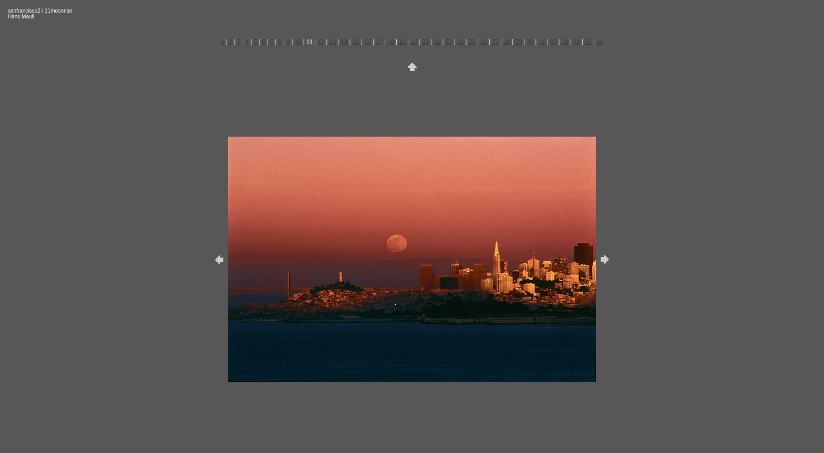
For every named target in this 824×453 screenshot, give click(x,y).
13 (332, 41)
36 (599, 41)
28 (506, 41)
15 (356, 41)
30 (530, 41)
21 (425, 41)
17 (379, 41)
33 (565, 41)
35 (588, 41)
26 (483, 41)
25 (472, 41)
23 (449, 41)
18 (390, 41)
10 (298, 41)
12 (320, 41)
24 (460, 41)
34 (576, 41)
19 (402, 41)
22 (437, 41)
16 (367, 41)
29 (518, 41)
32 (553, 41)
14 (344, 41)
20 (413, 41)
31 (541, 41)
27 (495, 41)
